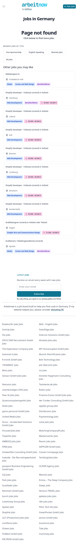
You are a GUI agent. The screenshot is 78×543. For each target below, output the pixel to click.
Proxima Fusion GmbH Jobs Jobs (55, 395)
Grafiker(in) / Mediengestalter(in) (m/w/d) (24, 241)
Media (9, 84)
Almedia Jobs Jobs (48, 340)
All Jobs (9, 59)
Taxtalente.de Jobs (48, 384)
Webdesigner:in (13, 74)
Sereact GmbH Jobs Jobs (14, 375)
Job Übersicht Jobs (48, 365)
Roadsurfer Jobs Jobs (12, 324)
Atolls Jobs (7, 405)
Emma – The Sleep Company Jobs (55, 480)
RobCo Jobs (44, 389)
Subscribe (39, 293)
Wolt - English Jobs (48, 324)
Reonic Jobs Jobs (47, 441)
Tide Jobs (43, 528)
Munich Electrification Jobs (52, 354)
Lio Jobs (43, 370)
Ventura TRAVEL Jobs (49, 490)
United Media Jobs (11, 416)
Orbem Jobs (8, 528)
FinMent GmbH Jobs (12, 533)
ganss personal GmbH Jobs (15, 411)
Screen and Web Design (24, 84)
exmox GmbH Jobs (48, 517)
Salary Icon (42, 102)
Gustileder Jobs (9, 485)
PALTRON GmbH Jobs (13, 539)
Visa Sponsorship (13, 52)
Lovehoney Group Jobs (13, 501)
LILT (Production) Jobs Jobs (15, 517)
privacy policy (47, 299)
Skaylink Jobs (8, 512)
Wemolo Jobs (45, 474)
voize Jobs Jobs (46, 422)
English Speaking (36, 52)
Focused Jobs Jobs (11, 430)
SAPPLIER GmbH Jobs (49, 446)
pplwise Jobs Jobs (47, 496)
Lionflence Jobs (9, 523)
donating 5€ (57, 309)
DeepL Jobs (44, 485)
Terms (58, 299)
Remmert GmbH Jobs (12, 490)
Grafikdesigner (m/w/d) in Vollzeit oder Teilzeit (26, 222)
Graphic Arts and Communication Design (23, 232)
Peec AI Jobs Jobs (10, 395)
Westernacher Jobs (48, 436)
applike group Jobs (48, 405)
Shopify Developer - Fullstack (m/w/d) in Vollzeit (27, 92)
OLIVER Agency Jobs (49, 466)
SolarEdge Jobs (46, 329)
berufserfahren (43, 84)
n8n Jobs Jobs (45, 501)
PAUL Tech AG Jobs (48, 507)
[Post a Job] (69, 6)
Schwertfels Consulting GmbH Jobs (19, 452)
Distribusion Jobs (47, 411)
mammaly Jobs (46, 533)
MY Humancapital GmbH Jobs (54, 348)
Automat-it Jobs (10, 354)
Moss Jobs (7, 370)
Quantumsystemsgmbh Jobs (16, 400)
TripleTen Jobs (9, 436)
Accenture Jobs (46, 523)
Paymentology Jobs (48, 416)
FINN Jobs (7, 446)
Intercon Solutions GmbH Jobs (54, 334)
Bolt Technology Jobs (49, 359)
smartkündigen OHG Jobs (15, 389)
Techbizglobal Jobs (48, 457)
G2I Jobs (6, 474)
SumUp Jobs (8, 329)
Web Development (14, 103)
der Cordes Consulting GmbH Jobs (56, 400)
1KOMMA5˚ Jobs (10, 365)
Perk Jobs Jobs (9, 480)
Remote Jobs (57, 52)
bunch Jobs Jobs (10, 496)
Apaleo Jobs (8, 507)
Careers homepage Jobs (51, 452)
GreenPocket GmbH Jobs (51, 512)
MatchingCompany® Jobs (52, 430)
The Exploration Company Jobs (17, 348)
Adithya (28, 9)
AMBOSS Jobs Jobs (11, 441)
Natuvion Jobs (9, 384)
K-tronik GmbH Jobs (12, 359)
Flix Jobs (6, 334)
